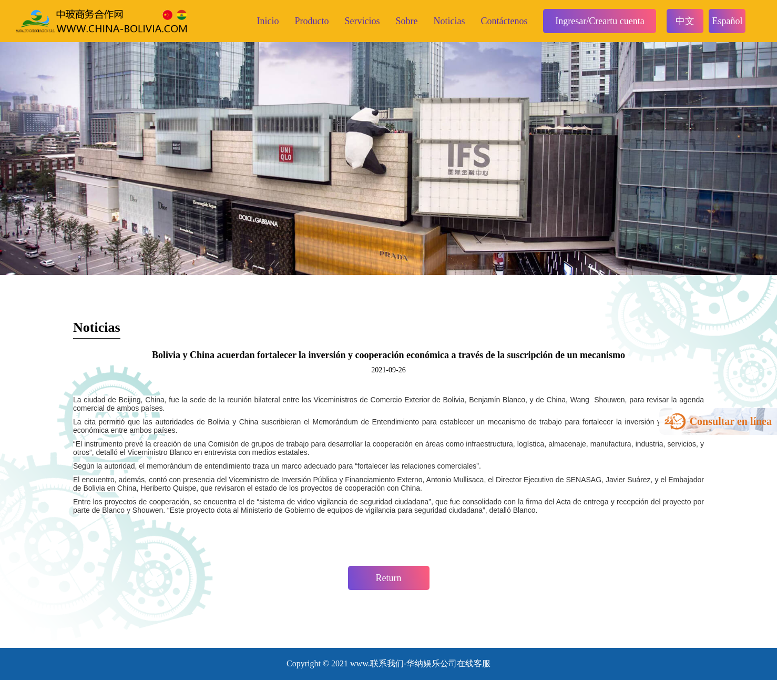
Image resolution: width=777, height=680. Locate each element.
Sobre (406, 21)
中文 (685, 21)
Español (727, 21)
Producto (311, 21)
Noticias (449, 21)
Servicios (362, 21)
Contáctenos (503, 21)
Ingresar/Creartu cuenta (599, 21)
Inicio (268, 21)
